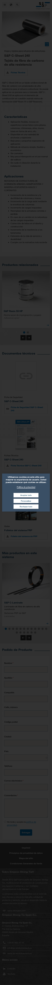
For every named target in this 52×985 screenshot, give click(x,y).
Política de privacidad (26, 487)
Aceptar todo (26, 495)
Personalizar (26, 501)
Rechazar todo (26, 506)
